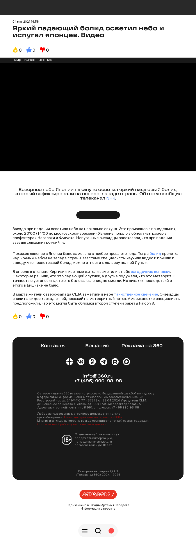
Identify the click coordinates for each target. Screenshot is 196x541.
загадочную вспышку (150, 271)
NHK (110, 198)
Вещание (97, 346)
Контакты (53, 346)
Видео (30, 60)
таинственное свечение (136, 294)
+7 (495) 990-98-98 (98, 381)
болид (155, 253)
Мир (17, 60)
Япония (45, 60)
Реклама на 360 (141, 346)
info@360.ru (98, 376)
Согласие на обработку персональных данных (71, 424)
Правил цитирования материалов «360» (92, 417)
